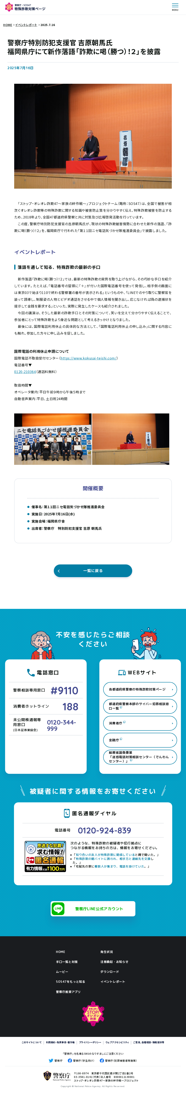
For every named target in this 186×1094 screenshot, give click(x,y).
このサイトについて (32, 1042)
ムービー (62, 972)
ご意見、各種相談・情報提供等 (148, 1042)
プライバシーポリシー (90, 1042)
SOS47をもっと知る (70, 982)
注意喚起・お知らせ (114, 962)
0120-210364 (25, 371)
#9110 (64, 690)
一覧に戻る (93, 570)
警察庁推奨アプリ (68, 992)
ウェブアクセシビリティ (117, 1042)
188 (71, 706)
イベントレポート (112, 982)
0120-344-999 (61, 725)
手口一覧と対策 (67, 962)
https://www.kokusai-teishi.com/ (88, 358)
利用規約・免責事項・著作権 (60, 1042)
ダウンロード (109, 972)
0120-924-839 (104, 830)
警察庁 (55, 1060)
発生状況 (106, 952)
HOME (60, 952)
